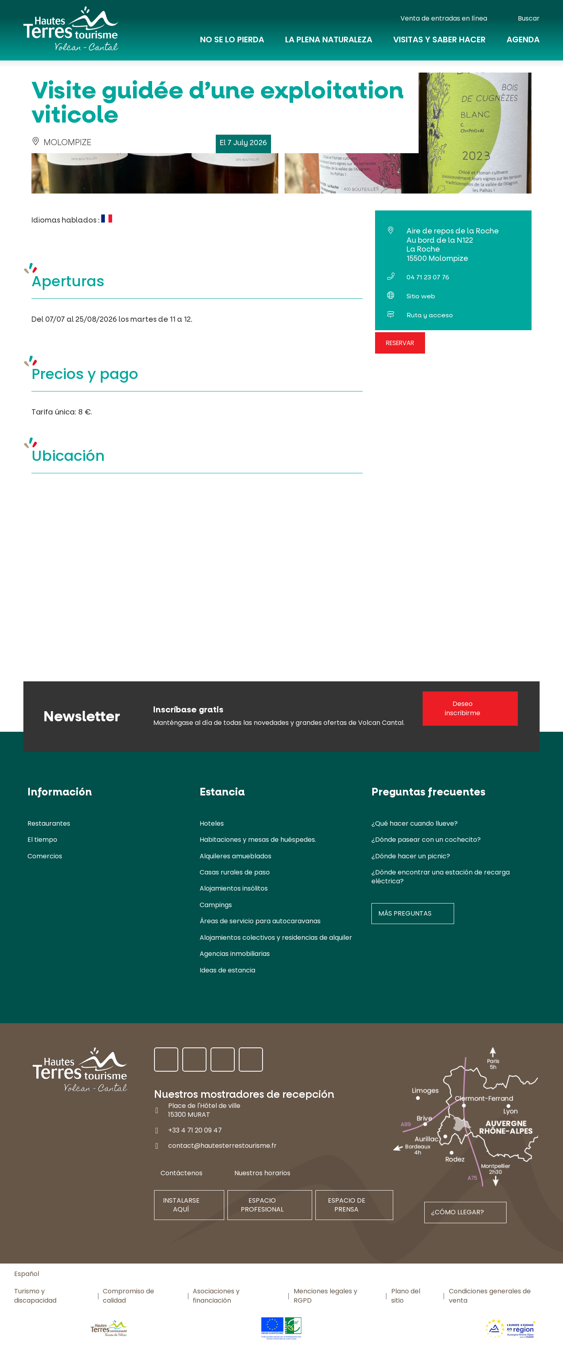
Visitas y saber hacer (439, 41)
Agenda (523, 41)
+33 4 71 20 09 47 (195, 1130)
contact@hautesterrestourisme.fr (222, 1145)
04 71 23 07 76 (428, 277)
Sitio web (421, 296)
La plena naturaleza (328, 41)
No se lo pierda (232, 41)
